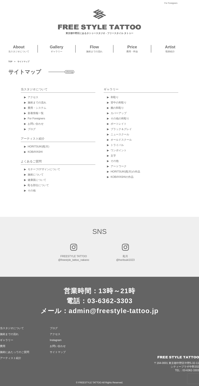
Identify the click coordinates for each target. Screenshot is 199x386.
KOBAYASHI (35, 151)
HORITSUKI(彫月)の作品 (125, 171)
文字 (113, 155)
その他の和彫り (120, 118)
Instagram (56, 340)
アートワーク (119, 166)
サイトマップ (58, 352)
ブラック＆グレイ (121, 129)
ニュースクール (120, 134)
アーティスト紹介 (33, 138)
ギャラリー (111, 89)
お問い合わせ (36, 123)
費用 (2, 346)
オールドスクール (121, 139)
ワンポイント (119, 150)
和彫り (115, 97)
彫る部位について (38, 185)
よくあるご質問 (31, 161)
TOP (10, 61)
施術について (36, 174)
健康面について (37, 179)
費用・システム (37, 107)
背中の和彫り (119, 102)
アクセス (33, 97)
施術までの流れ (37, 102)
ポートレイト (119, 123)
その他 (32, 190)
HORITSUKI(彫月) (38, 146)
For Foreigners (170, 3)
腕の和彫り (117, 107)
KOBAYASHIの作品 (122, 176)
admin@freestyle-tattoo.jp (114, 310)
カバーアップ (119, 113)
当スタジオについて (34, 89)
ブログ (32, 129)
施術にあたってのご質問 (14, 352)
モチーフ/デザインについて (44, 169)
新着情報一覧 (36, 113)
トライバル (117, 145)
